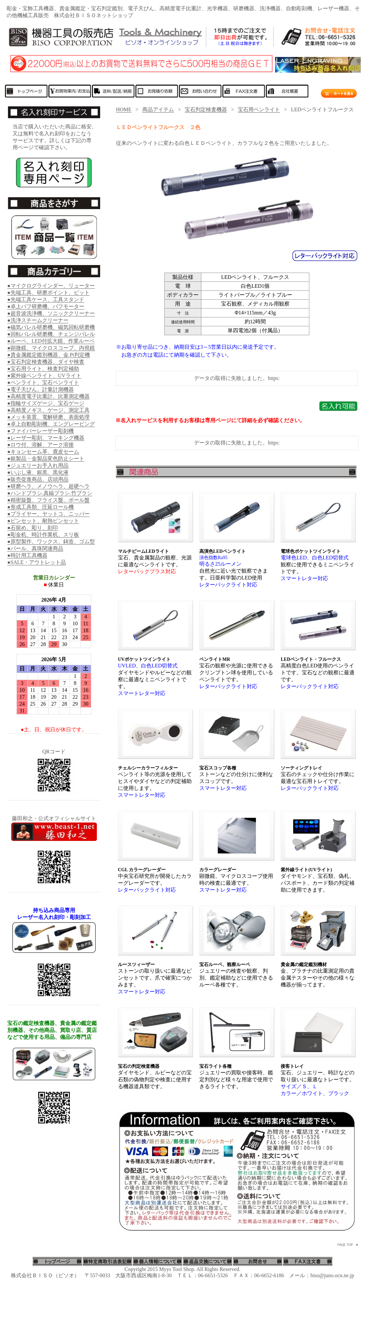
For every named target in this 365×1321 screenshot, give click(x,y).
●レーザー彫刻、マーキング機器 (45, 438)
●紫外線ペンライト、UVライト (44, 375)
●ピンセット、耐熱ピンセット (43, 521)
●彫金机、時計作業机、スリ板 (43, 534)
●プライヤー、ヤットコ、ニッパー (48, 514)
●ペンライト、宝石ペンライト (43, 382)
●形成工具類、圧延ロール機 (40, 507)
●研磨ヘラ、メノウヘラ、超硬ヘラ (48, 486)
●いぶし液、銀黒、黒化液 (38, 472)
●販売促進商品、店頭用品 (38, 479)
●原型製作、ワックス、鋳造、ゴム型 (51, 541)
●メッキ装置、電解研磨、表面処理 (48, 417)
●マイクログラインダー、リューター (51, 285)
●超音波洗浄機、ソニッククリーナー (51, 313)
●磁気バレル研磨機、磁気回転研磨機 (51, 327)
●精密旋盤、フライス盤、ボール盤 (48, 500)
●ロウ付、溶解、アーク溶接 (40, 444)
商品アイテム (158, 109)
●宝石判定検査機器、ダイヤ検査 (45, 361)
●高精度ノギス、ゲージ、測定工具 (48, 410)
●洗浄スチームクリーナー (38, 320)
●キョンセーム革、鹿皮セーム (43, 451)
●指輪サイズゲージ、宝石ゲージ (45, 403)
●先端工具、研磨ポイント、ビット (48, 292)
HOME (123, 109)
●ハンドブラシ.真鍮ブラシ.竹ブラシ (49, 493)
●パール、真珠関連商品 (35, 548)
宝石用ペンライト (259, 109)
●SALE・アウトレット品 (36, 562)
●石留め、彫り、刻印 (32, 527)
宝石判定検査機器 (206, 109)
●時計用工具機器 (27, 555)
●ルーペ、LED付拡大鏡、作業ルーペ (51, 341)
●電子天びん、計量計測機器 (40, 389)
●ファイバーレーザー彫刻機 (40, 431)
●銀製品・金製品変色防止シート (45, 458)
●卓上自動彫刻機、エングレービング (51, 424)
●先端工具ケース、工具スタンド (45, 299)
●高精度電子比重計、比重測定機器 (48, 396)
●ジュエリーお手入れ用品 (38, 465)
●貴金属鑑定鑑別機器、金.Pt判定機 (48, 355)
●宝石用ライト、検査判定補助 (43, 368)
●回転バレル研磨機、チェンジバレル (51, 334)
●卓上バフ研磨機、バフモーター (45, 306)
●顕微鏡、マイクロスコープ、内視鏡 (51, 348)
